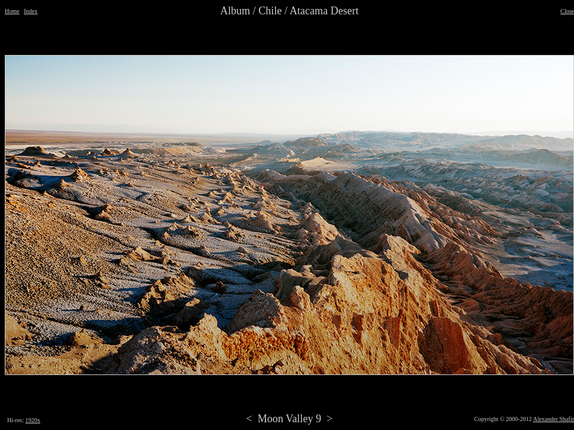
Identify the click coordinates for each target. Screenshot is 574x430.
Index (31, 11)
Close (567, 11)
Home (12, 11)
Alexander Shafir (553, 419)
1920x (32, 420)
